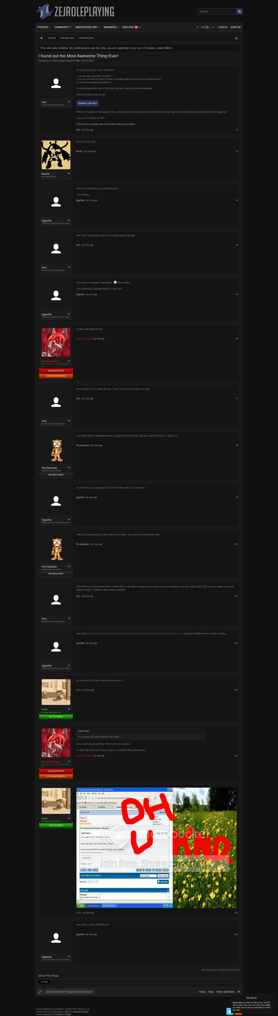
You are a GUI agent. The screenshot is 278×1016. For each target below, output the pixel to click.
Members (110, 27)
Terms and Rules (225, 991)
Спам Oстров (58, 60)
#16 (236, 934)
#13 (236, 690)
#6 (237, 338)
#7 (237, 398)
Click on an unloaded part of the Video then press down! (105, 124)
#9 (237, 497)
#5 (237, 294)
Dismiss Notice (272, 996)
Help (210, 991)
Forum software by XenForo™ (63, 1009)
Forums (42, 27)
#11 (236, 596)
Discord (130, 27)
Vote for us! (251, 997)
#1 (237, 130)
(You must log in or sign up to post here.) (220, 970)
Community (61, 27)
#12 (236, 643)
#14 (236, 755)
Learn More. (164, 48)
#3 (237, 200)
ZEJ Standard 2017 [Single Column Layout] (68, 991)
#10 (236, 544)
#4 (237, 245)
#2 (237, 151)
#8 (237, 445)
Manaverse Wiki (87, 27)
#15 (236, 912)
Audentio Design (80, 1011)
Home (202, 991)
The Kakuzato (49, 467)
